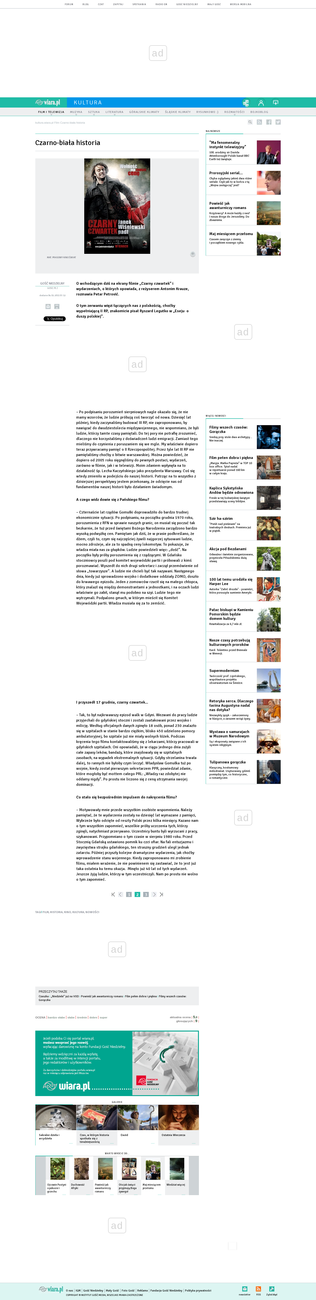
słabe (70, 1017)
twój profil (261, 102)
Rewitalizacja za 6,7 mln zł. (225, 624)
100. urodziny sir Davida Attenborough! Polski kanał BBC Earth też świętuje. (229, 156)
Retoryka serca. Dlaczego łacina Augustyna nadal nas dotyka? (231, 705)
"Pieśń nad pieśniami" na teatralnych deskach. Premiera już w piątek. (230, 527)
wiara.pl (51, 102)
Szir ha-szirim (221, 518)
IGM (78, 1290)
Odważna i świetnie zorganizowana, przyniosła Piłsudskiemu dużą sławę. (231, 558)
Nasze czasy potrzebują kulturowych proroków (229, 642)
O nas (69, 1290)
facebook (268, 122)
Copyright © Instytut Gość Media (86, 1295)
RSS (258, 1288)
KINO (67, 912)
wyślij (48, 306)
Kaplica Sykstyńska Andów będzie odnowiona (231, 490)
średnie (82, 1017)
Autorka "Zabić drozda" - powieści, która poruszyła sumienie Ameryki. (231, 591)
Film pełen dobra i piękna (141, 996)
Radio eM (161, 4)
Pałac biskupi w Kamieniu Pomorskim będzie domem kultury (231, 614)
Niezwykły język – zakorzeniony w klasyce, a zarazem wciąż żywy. (230, 717)
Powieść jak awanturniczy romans (102, 996)
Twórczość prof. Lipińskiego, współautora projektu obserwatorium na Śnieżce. (227, 679)
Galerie (117, 1102)
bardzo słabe (56, 1017)
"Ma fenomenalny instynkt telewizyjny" (227, 144)
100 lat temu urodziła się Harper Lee (230, 581)
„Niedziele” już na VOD (65, 996)
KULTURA (78, 912)
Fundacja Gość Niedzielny (166, 1290)
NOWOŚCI (92, 912)
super (103, 1017)
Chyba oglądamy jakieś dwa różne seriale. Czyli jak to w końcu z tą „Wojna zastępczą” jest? (230, 182)
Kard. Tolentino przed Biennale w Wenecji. (228, 651)
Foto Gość (128, 1290)
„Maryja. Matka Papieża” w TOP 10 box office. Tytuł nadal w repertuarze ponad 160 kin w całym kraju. (230, 468)
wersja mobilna (240, 4)
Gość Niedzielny (187, 4)
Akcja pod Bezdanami (227, 549)
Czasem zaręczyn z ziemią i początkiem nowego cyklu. (226, 241)
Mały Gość (214, 4)
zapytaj (118, 4)
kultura (88, 102)
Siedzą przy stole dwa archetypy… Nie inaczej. (230, 438)
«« (113, 894)
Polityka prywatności (198, 1290)
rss (259, 122)
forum (69, 4)
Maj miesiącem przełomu (231, 234)
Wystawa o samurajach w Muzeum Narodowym (229, 734)
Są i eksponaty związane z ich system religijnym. (227, 743)
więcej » (71, 1140)
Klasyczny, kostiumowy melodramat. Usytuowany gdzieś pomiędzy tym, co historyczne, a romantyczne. (229, 773)
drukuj (56, 306)
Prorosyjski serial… (226, 173)
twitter (278, 122)
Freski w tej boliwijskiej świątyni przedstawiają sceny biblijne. (229, 499)
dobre (93, 1017)
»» (162, 894)
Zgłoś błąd (271, 1288)
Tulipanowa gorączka (227, 762)
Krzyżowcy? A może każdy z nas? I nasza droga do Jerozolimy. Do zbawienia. (229, 216)
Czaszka (44, 996)
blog (86, 4)
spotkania (139, 4)
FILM (46, 912)
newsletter (245, 1288)
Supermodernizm (224, 670)
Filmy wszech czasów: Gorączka (228, 429)
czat (101, 4)
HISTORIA (56, 912)
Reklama (142, 1290)
